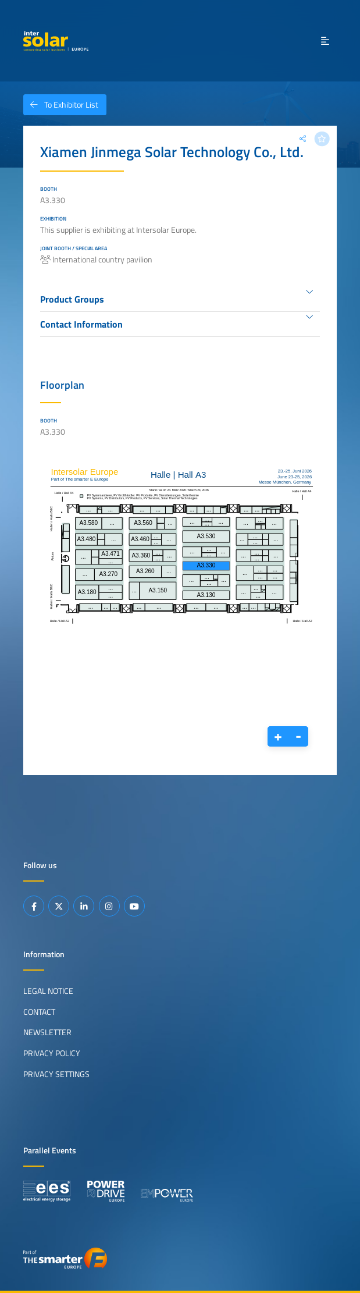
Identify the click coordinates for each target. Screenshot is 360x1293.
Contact (39, 1012)
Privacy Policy (51, 1053)
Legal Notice (48, 991)
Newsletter (47, 1032)
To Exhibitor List (60, 104)
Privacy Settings (56, 1074)
